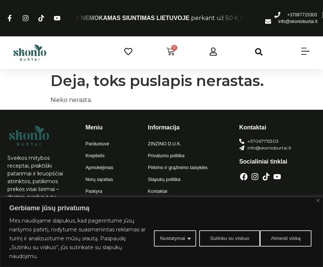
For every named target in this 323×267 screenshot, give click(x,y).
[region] (161, 232)
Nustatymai (170, 238)
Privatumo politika (165, 155)
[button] (259, 51)
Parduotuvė (96, 143)
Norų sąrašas (98, 179)
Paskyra (93, 191)
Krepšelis (94, 155)
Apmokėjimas (98, 167)
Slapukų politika (163, 179)
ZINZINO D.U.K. (164, 143)
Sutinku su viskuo (283, 238)
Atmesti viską (223, 238)
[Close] (318, 200)
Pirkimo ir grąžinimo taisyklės (176, 167)
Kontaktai (157, 191)
